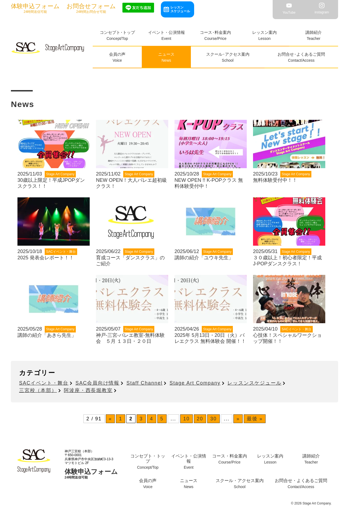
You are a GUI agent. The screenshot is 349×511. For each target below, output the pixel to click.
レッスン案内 (264, 32)
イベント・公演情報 (166, 32)
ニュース (166, 54)
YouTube (288, 8)
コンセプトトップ (117, 32)
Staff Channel (145, 383)
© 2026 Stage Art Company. (311, 503)
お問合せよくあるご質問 (301, 54)
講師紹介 (313, 32)
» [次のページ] (238, 418)
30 (213, 418)
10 (186, 418)
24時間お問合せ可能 (91, 8)
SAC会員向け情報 (97, 383)
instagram (322, 8)
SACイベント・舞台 (43, 383)
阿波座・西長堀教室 (88, 390)
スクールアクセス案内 (227, 54)
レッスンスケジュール (180, 9)
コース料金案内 (215, 32)
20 (200, 418)
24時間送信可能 (35, 8)
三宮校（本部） (38, 390)
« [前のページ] (110, 418)
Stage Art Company (195, 383)
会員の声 (117, 54)
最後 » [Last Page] (255, 418)
